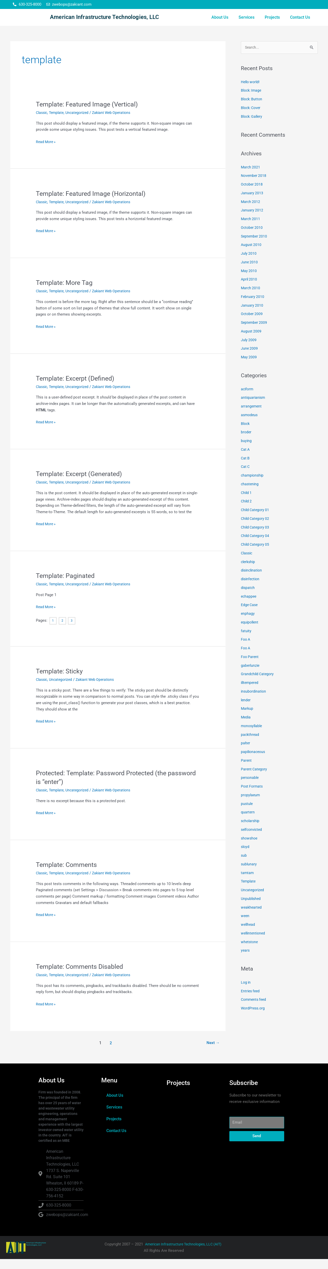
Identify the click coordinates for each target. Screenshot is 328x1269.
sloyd (245, 857)
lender (246, 710)
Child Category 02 (256, 529)
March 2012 (251, 212)
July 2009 (249, 350)
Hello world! (251, 92)
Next (212, 1052)
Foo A (246, 650)
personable (250, 788)
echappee (249, 607)
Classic (42, 122)
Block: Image (252, 101)
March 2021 (251, 177)
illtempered (250, 693)
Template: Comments (68, 874)
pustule (247, 814)
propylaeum (251, 805)
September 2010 (255, 246)
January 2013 (252, 203)
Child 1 (247, 503)
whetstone (250, 952)
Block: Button (252, 109)
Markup (247, 719)
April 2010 (249, 289)
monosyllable (252, 736)
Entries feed (251, 1001)
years (245, 961)
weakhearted (252, 918)
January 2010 (252, 316)
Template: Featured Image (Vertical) (89, 114)
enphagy (248, 624)
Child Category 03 (256, 537)
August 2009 (251, 341)
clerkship (249, 572)
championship (253, 485)
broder (246, 442)
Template (58, 122)
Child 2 (247, 511)
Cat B (245, 468)
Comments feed (254, 1010)
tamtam (247, 883)
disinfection (251, 589)
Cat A (245, 460)
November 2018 (254, 186)
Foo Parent (250, 667)
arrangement (251, 416)
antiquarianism (253, 408)
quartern (248, 822)
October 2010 (252, 238)
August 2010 (251, 255)
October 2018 (252, 194)
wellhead (248, 935)
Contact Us (300, 22)
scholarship (251, 831)
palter (246, 753)
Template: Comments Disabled (81, 976)
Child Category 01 (256, 520)
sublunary (249, 874)
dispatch (248, 598)
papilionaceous (254, 762)
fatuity (246, 641)
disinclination (252, 580)
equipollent (250, 632)
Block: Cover (252, 118)
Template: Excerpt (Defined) (77, 388)
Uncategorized (80, 122)
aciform (247, 399)
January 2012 (252, 220)
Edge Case (250, 615)
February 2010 (253, 307)
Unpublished (251, 909)
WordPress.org (253, 1018)
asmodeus (250, 425)
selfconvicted (252, 840)
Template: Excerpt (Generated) (81, 484)
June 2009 (249, 359)
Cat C (245, 477)
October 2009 (252, 324)
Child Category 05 (256, 555)
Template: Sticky (60, 681)
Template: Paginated (66, 586)
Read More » (46, 151)
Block (246, 434)
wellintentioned (254, 943)
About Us (219, 22)
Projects (272, 22)
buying (246, 451)
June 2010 (249, 272)
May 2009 (249, 367)
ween (245, 926)
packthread (250, 745)
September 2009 (255, 333)
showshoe (250, 848)
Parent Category (254, 779)
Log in (246, 993)
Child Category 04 (256, 546)
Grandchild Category (258, 684)
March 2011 (251, 229)
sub (244, 866)
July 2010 (249, 264)
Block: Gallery (252, 127)
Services (246, 22)
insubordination (254, 702)
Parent (246, 771)
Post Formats (252, 796)
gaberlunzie (250, 676)
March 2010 (251, 298)
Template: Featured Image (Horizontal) (93, 203)
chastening (250, 494)
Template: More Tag (65, 293)
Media (246, 727)
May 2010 (249, 281)
